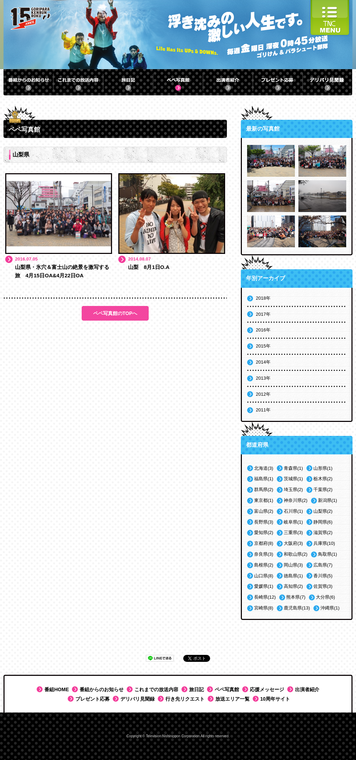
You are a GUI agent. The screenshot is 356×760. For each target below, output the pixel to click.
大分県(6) (325, 597)
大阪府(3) (293, 543)
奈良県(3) (263, 554)
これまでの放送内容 (156, 689)
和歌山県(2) (295, 554)
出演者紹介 (307, 689)
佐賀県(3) (323, 586)
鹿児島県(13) (297, 608)
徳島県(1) (293, 575)
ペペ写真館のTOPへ (115, 313)
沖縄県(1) (330, 608)
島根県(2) (263, 565)
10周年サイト (275, 699)
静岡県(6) (323, 522)
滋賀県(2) (323, 532)
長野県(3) (263, 522)
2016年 (263, 329)
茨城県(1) (293, 478)
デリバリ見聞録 (137, 699)
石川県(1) (293, 511)
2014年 (263, 362)
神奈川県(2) (295, 500)
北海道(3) (263, 468)
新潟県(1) (327, 500)
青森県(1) (293, 468)
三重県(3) (293, 532)
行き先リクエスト (185, 699)
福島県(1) (263, 478)
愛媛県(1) (263, 586)
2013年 (263, 378)
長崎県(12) (265, 597)
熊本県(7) (295, 597)
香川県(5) (323, 575)
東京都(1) (263, 500)
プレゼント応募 (92, 699)
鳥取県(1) (327, 554)
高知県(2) (293, 586)
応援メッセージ (267, 689)
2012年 (263, 394)
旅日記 (196, 689)
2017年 (263, 314)
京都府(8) (263, 543)
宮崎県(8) (263, 608)
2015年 (263, 346)
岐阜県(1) (293, 522)
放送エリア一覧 (232, 699)
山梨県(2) (323, 511)
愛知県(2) (263, 532)
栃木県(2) (323, 478)
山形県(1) (323, 468)
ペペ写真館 (227, 689)
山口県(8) (263, 575)
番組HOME (56, 689)
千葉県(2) (323, 489)
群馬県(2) (263, 489)
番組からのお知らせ (102, 689)
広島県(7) (323, 565)
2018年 (263, 298)
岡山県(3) (293, 565)
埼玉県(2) (293, 489)
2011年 (263, 409)
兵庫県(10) (324, 543)
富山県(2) (263, 511)
